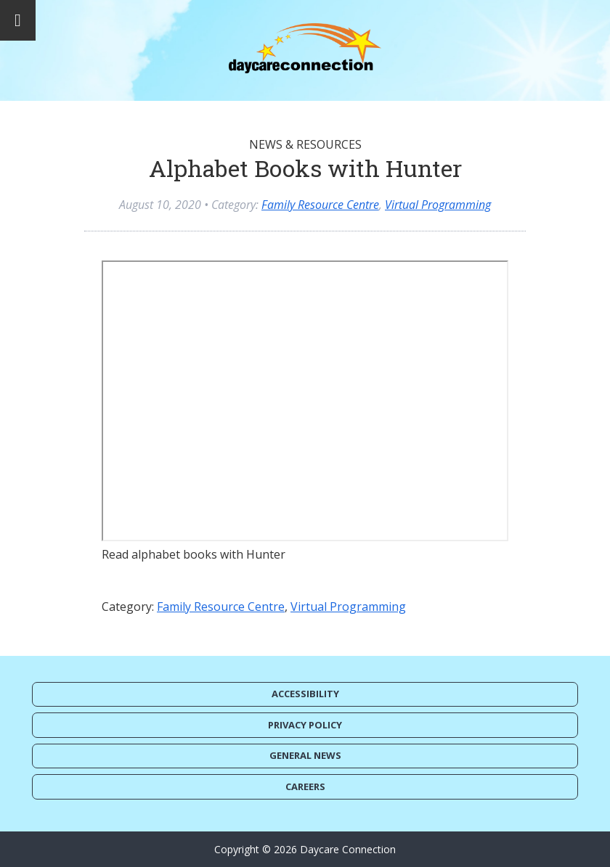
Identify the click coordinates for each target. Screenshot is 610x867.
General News (305, 755)
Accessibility (305, 693)
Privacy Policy (305, 724)
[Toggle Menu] (18, 20)
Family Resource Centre (320, 205)
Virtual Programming (438, 205)
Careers (305, 786)
